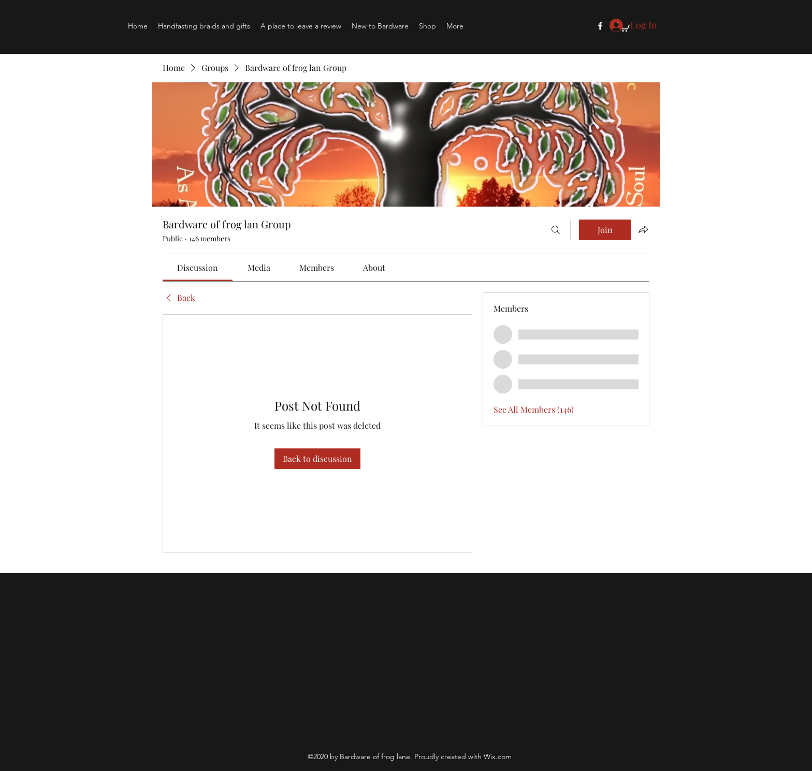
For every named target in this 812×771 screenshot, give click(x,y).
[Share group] (643, 229)
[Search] (555, 230)
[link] (197, 267)
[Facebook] (600, 26)
